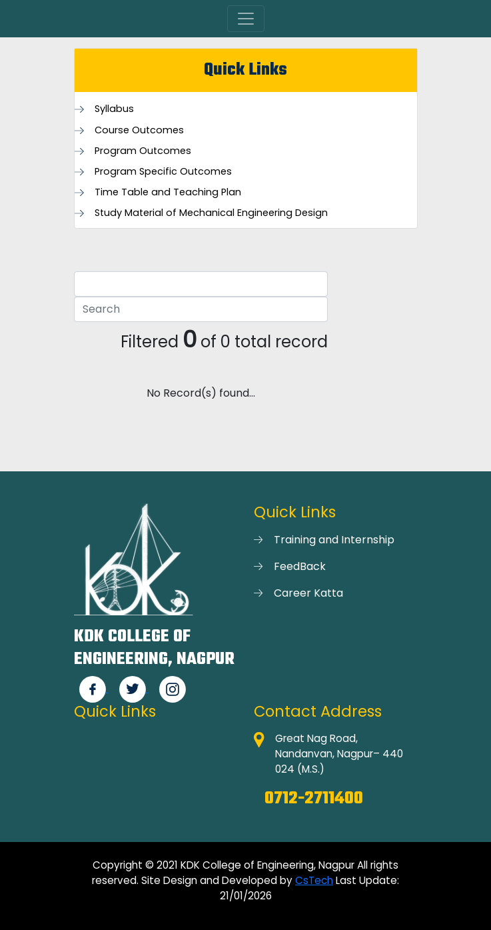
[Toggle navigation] (245, 18)
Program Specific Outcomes (163, 171)
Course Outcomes (139, 130)
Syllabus (114, 109)
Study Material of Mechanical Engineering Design (211, 213)
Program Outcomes (143, 151)
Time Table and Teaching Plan (168, 192)
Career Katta (308, 593)
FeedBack (300, 566)
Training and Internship (334, 539)
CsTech (314, 880)
